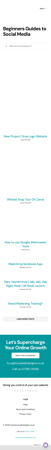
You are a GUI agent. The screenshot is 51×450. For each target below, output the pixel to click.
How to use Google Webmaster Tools (25, 244)
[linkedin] (25, 391)
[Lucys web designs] (13, 2)
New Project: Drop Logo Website (25, 136)
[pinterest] (30, 391)
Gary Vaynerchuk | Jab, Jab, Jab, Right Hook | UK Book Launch (25, 284)
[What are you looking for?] (25, 46)
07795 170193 (30, 369)
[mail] (33, 391)
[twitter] (17, 391)
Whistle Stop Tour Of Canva (25, 199)
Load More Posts (25, 319)
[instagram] (20, 391)
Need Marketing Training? (25, 304)
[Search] (6, 46)
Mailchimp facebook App (25, 264)
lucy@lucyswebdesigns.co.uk (25, 363)
